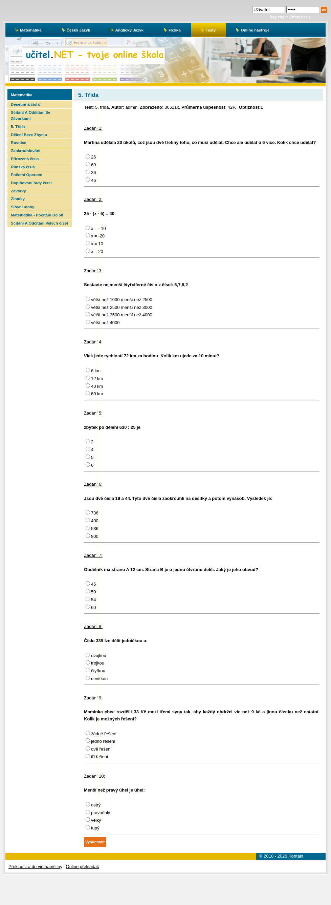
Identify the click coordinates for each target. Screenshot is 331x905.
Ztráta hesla (300, 17)
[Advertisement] (38, 328)
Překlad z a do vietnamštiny (35, 866)
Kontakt (295, 856)
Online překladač (82, 866)
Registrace (278, 17)
